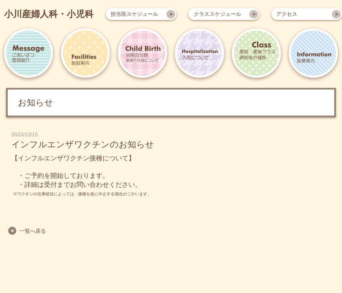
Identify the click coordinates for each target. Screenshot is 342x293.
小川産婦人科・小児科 (49, 14)
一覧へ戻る (33, 231)
